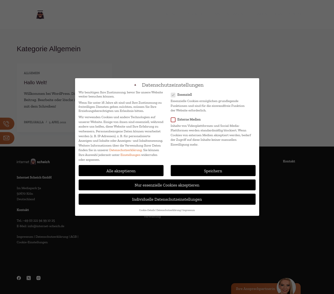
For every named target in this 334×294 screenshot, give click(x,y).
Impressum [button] (188, 210)
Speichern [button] (213, 170)
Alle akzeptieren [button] (121, 170)
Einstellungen (130, 155)
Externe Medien (187, 119)
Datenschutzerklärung (125, 150)
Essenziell (183, 95)
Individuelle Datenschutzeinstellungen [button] (167, 199)
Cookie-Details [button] (147, 210)
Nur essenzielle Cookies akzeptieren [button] (167, 184)
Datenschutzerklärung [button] (169, 210)
